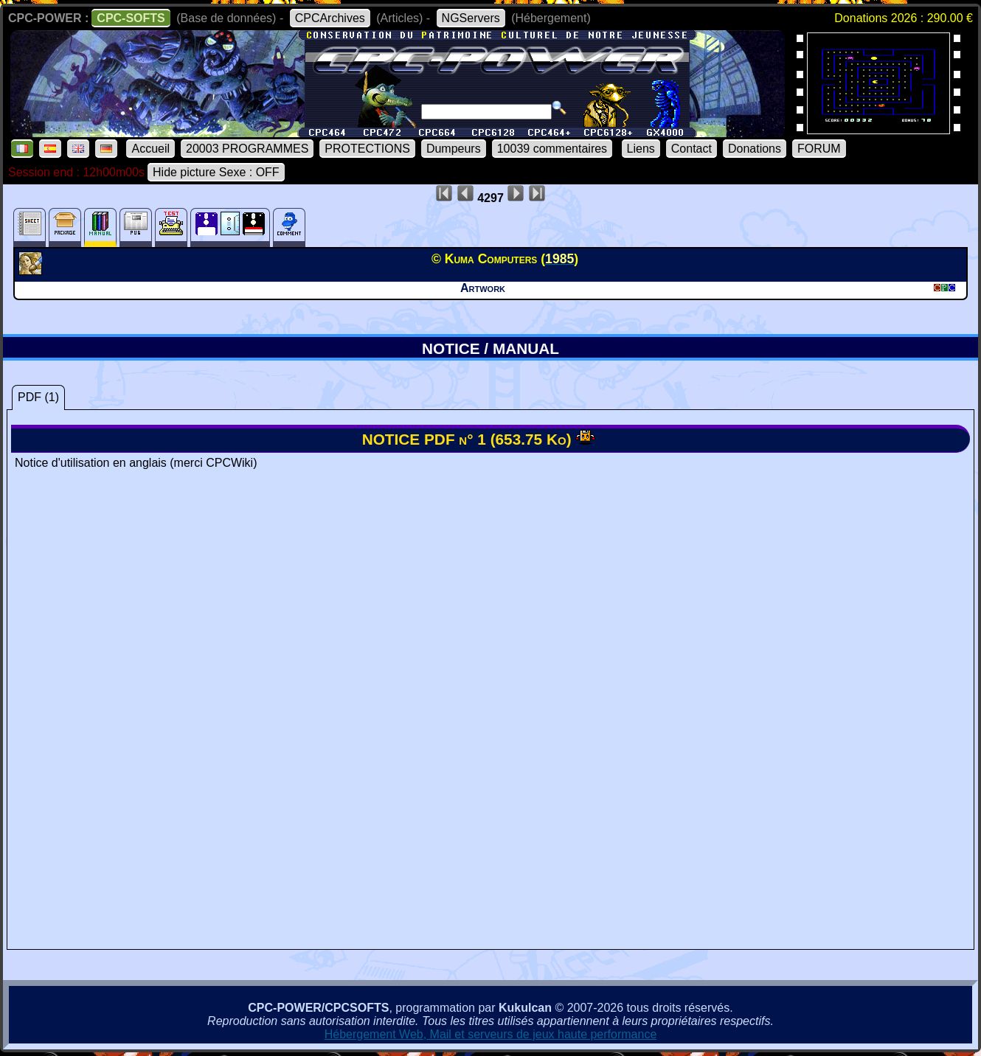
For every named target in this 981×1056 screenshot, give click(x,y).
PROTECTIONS (367, 148)
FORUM (819, 148)
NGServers (471, 18)
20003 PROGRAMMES (247, 148)
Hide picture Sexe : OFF (216, 172)
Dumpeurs (453, 148)
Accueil (150, 148)
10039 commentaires (552, 148)
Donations (754, 148)
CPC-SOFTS (130, 18)
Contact (691, 148)
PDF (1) (38, 397)
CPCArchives (330, 18)
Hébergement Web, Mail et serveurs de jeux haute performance (491, 1034)
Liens (641, 148)
